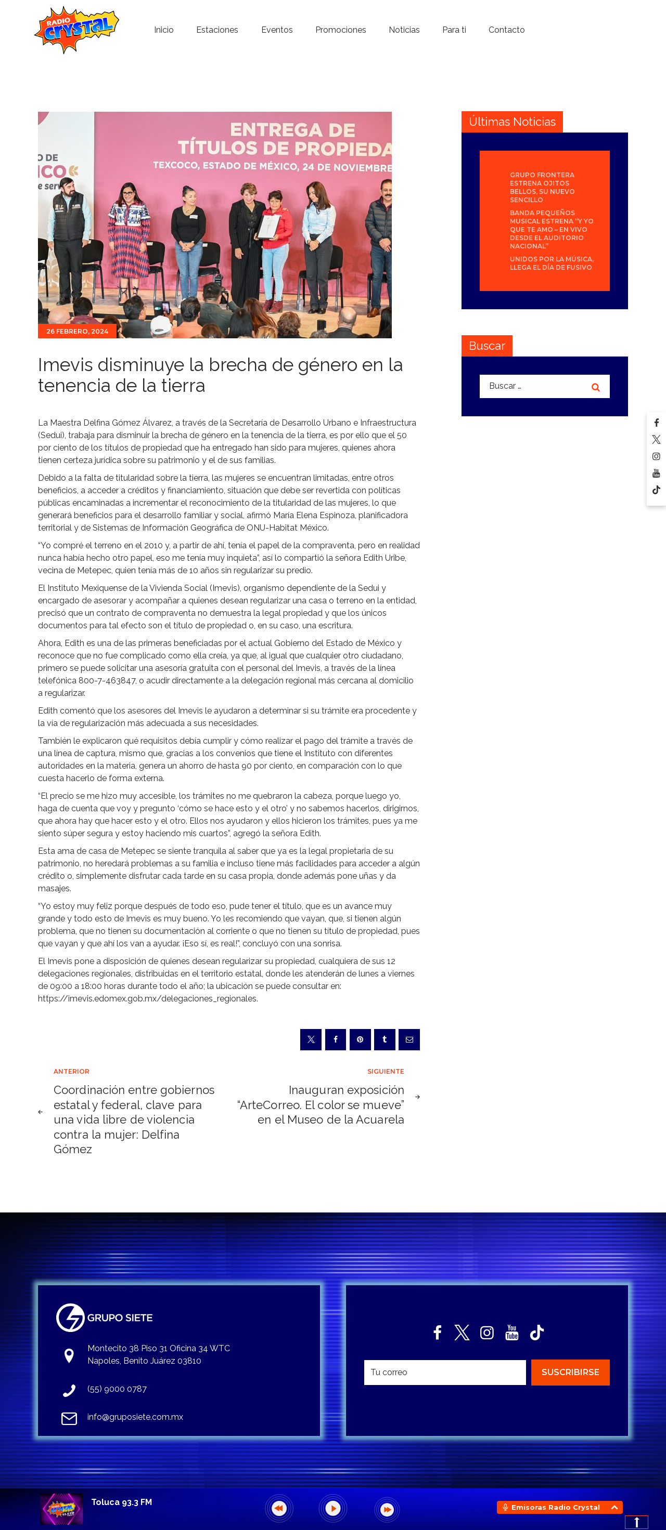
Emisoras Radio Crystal (555, 1507)
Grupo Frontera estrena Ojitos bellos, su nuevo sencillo (542, 187)
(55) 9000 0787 (117, 1389)
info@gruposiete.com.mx (135, 1417)
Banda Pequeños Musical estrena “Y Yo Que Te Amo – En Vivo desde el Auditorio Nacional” (552, 229)
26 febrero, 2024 (77, 331)
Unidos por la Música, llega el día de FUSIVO (552, 263)
